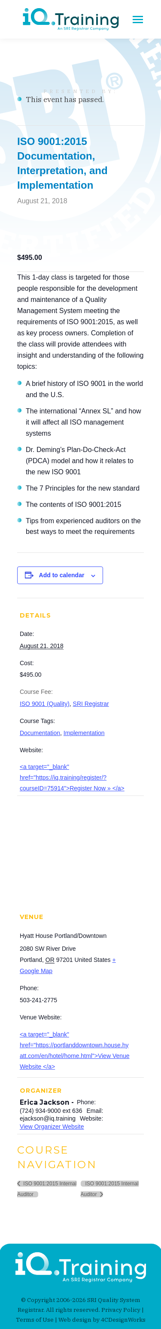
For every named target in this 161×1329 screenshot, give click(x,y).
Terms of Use (35, 1319)
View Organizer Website (52, 1126)
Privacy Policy (120, 1310)
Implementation (84, 732)
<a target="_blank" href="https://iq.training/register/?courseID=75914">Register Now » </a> (72, 777)
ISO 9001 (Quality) (45, 703)
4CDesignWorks (123, 1319)
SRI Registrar (91, 703)
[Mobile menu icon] (138, 19)
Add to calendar (62, 575)
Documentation (40, 732)
